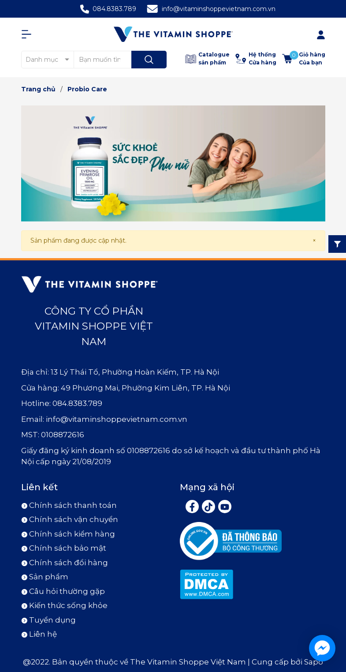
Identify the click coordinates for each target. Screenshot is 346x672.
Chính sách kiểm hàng (72, 533)
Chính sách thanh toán (73, 505)
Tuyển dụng (52, 620)
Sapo (313, 661)
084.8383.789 (114, 9)
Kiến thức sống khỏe (68, 605)
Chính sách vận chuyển (73, 519)
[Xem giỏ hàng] (303, 59)
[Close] (314, 241)
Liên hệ (43, 634)
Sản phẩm (48, 576)
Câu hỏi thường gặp (67, 591)
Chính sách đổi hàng (68, 562)
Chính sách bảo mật (67, 548)
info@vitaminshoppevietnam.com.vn (218, 9)
